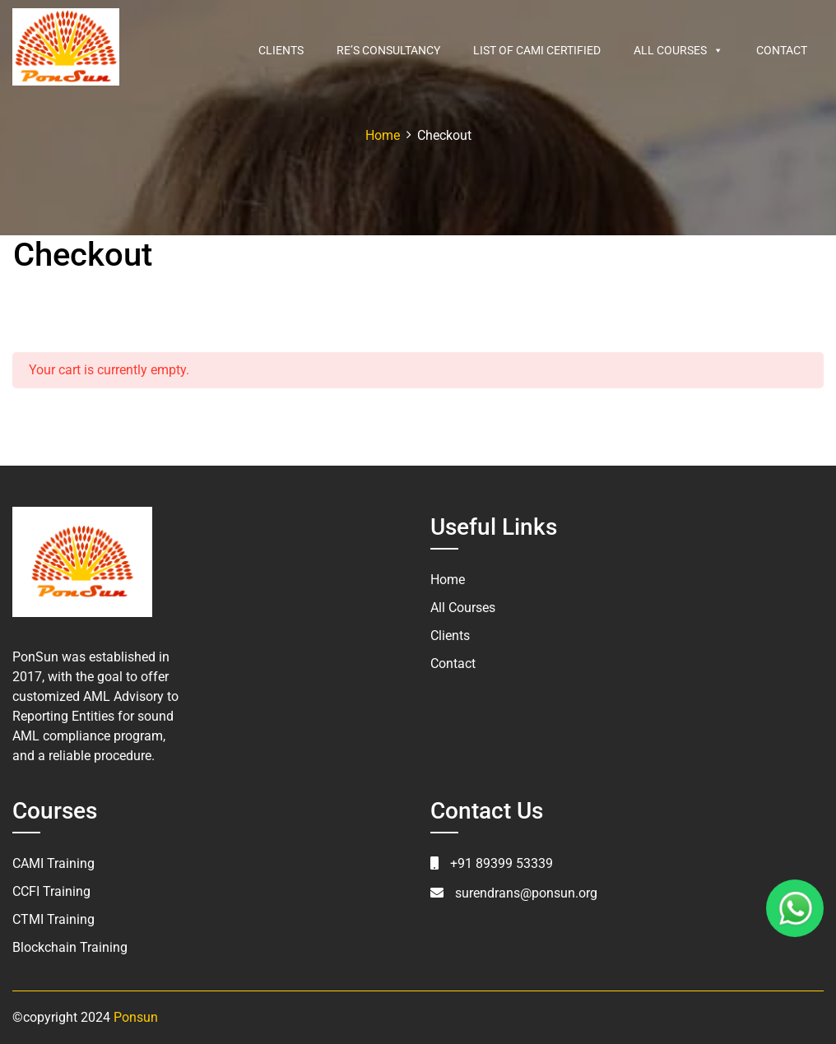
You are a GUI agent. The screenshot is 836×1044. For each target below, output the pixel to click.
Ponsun (136, 1017)
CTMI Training (53, 919)
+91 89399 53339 (501, 863)
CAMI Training (53, 863)
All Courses (678, 50)
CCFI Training (51, 891)
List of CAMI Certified (537, 50)
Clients (281, 50)
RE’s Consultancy (388, 50)
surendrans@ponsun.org (526, 893)
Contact (781, 50)
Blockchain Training (70, 947)
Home (447, 579)
